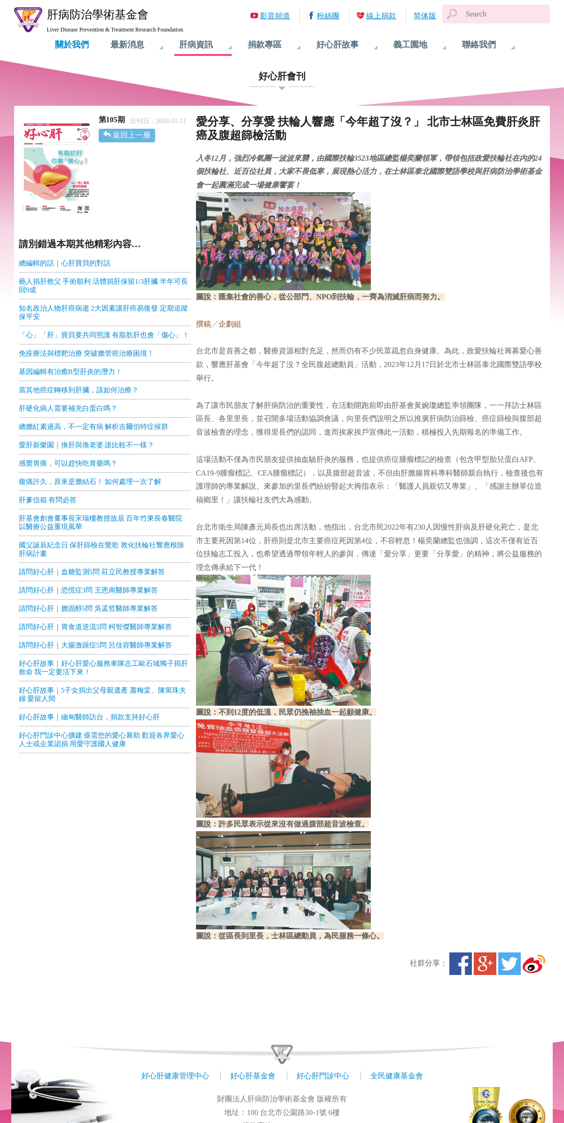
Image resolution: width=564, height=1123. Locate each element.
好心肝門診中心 (323, 1076)
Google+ (485, 963)
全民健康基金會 (396, 1076)
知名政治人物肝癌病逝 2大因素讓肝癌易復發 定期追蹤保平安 (103, 312)
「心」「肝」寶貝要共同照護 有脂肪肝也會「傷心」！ (104, 335)
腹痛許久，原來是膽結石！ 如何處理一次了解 (90, 481)
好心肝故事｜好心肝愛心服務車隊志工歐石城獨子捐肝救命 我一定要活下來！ (103, 668)
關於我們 (72, 44)
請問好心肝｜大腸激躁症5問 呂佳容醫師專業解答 (95, 645)
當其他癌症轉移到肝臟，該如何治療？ (79, 390)
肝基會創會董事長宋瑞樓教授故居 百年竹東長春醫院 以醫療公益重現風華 (101, 522)
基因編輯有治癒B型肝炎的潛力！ (70, 371)
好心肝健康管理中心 (175, 1076)
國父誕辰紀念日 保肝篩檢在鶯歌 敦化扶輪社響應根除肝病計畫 (102, 549)
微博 (534, 963)
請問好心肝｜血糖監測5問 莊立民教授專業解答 (92, 572)
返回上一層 (131, 135)
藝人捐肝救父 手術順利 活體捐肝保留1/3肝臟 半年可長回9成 (103, 286)
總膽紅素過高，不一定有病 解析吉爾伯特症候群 (94, 426)
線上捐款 (381, 16)
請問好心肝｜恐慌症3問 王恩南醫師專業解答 (88, 590)
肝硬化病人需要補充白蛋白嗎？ (68, 408)
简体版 (425, 16)
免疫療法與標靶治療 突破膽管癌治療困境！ (87, 353)
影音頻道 (275, 16)
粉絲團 (328, 16)
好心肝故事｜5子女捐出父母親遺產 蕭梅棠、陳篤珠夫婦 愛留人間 (102, 694)
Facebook (460, 963)
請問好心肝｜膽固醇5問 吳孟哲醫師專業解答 (88, 608)
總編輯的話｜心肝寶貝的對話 (64, 263)
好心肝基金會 (252, 1076)
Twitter (509, 963)
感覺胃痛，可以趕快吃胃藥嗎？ (68, 463)
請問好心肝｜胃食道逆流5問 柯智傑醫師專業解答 (95, 627)
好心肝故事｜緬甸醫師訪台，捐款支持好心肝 (89, 717)
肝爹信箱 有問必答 (48, 500)
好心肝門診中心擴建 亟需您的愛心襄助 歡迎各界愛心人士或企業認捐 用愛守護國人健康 (102, 740)
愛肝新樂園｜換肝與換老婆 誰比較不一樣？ (87, 445)
